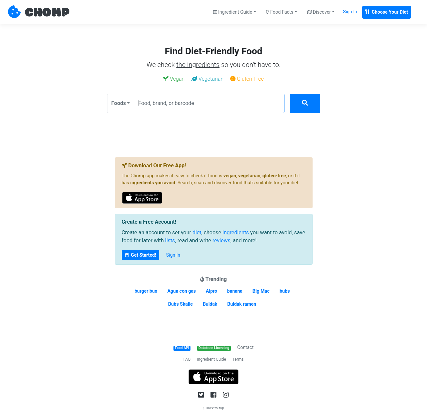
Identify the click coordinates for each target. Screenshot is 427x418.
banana (235, 291)
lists (170, 240)
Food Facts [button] (279, 12)
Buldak (210, 304)
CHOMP (47, 13)
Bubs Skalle (180, 304)
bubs (285, 291)
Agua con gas (181, 291)
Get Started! (140, 255)
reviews (221, 240)
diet (196, 232)
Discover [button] (319, 12)
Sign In (350, 11)
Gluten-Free (247, 79)
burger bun (145, 291)
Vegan (173, 79)
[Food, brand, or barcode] (209, 103)
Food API (182, 348)
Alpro (211, 291)
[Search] (305, 103)
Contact (245, 347)
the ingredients (198, 65)
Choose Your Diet (386, 12)
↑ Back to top (213, 408)
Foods (118, 103)
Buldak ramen (241, 304)
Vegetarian (207, 79)
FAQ (187, 359)
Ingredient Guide (211, 359)
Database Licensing (213, 348)
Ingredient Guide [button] (232, 12)
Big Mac (261, 291)
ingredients (236, 232)
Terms (238, 359)
